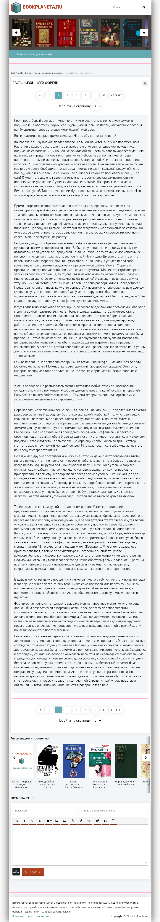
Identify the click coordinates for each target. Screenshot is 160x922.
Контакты (18, 916)
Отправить (32, 871)
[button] (16, 820)
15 (104, 95)
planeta (36, 7)
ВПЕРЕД (116, 95)
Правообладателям (38, 916)
